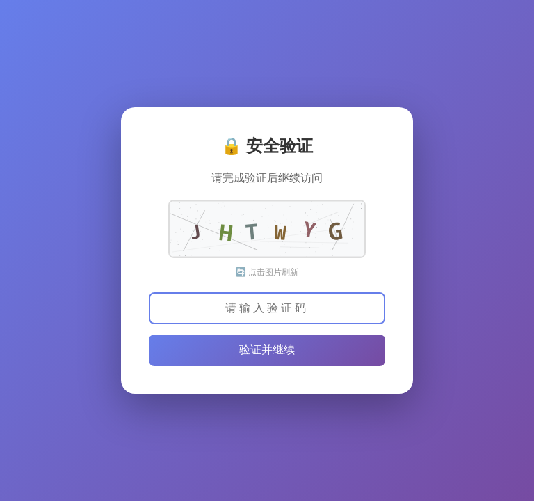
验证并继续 (267, 350)
